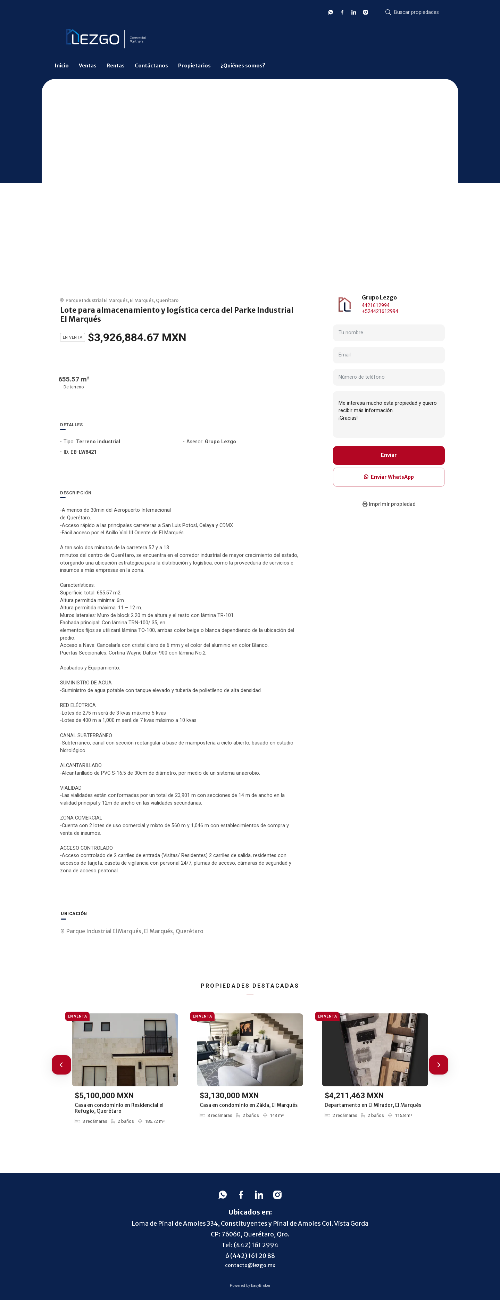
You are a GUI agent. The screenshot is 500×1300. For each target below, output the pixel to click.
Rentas (116, 66)
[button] (61, 1065)
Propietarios (194, 66)
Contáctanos (151, 66)
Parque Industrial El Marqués (97, 300)
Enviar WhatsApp (389, 477)
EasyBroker (260, 1285)
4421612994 (376, 305)
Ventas (88, 66)
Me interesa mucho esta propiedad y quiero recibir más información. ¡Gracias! (389, 414)
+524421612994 (380, 311)
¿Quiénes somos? (242, 66)
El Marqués (142, 300)
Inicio (62, 66)
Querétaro (167, 300)
